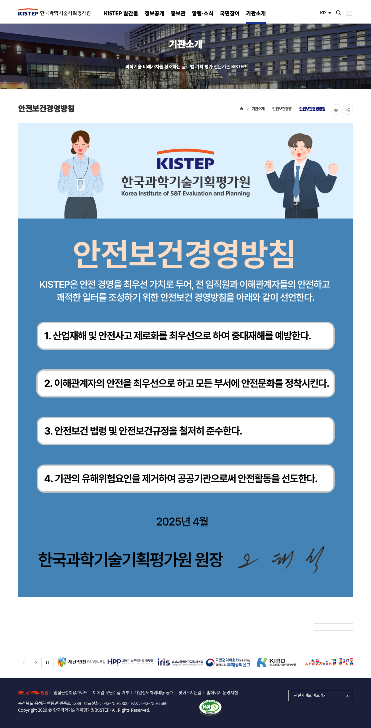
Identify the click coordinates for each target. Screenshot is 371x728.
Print (336, 109)
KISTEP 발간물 (121, 13)
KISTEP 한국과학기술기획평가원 (54, 12)
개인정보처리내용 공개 (153, 692)
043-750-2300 (115, 703)
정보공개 (154, 13)
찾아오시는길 (190, 692)
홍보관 (178, 13)
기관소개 (256, 13)
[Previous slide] (24, 663)
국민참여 (230, 13)
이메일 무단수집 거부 (111, 692)
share (348, 109)
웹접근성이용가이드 (70, 692)
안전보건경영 (282, 108)
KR (326, 13)
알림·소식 (202, 13)
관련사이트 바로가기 (322, 695)
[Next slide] (36, 663)
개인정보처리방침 (33, 692)
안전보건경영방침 (312, 108)
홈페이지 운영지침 (222, 692)
